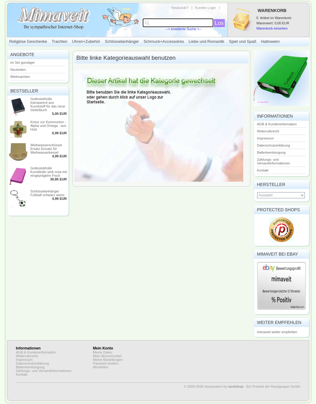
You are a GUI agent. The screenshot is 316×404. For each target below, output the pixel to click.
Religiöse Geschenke (28, 41)
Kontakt (263, 170)
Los (219, 23)
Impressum (265, 138)
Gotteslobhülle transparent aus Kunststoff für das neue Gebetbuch (48, 104)
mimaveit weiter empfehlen (277, 332)
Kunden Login (205, 8)
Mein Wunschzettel (107, 356)
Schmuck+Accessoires (164, 41)
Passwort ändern (106, 363)
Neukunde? (179, 8)
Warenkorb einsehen (272, 28)
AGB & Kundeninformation (277, 124)
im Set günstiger (22, 62)
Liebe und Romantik (206, 41)
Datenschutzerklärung (273, 145)
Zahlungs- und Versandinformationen (273, 161)
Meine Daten (102, 352)
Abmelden (101, 367)
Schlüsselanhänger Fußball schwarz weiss (48, 193)
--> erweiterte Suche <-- (183, 29)
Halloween (270, 41)
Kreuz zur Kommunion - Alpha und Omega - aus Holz (48, 125)
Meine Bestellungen (108, 360)
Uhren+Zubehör (86, 41)
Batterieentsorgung (271, 152)
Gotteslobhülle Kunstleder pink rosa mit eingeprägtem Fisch (49, 171)
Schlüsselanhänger (122, 41)
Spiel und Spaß (242, 41)
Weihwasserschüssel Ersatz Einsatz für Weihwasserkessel (46, 148)
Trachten (60, 41)
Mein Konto (103, 348)
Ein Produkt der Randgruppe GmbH (273, 386)
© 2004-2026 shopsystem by (213, 386)
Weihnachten (20, 77)
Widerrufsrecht (268, 131)
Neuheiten (18, 69)
